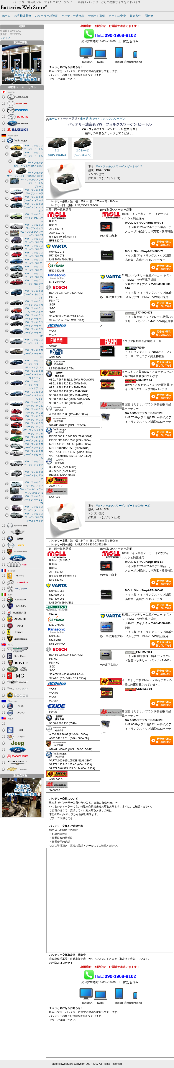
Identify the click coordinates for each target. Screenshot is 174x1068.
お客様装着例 (22, 15)
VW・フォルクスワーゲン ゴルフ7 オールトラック (34, 517)
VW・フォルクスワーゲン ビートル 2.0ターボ (123, 505)
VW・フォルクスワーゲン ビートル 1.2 (119, 166)
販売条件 (135, 15)
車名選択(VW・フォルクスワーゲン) (103, 118)
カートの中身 (117, 15)
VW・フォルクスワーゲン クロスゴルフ (33, 207)
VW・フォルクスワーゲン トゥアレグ (33, 475)
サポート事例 (96, 15)
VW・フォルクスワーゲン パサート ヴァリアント (33, 374)
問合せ (149, 15)
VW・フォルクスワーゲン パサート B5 (33, 332)
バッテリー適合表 (73, 15)
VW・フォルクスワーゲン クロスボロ (33, 218)
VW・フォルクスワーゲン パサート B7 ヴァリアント (33, 364)
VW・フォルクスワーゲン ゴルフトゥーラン (33, 294)
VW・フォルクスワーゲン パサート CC (33, 353)
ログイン (5, 37)
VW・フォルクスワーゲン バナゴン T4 (33, 500)
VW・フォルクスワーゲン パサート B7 (33, 343)
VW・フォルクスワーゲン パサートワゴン (33, 395)
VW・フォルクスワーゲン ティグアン (33, 465)
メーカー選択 (68, 118)
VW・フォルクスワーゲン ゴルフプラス (33, 284)
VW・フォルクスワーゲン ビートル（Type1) (31, 183)
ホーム (6, 15)
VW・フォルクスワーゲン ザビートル (33, 454)
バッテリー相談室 (46, 15)
